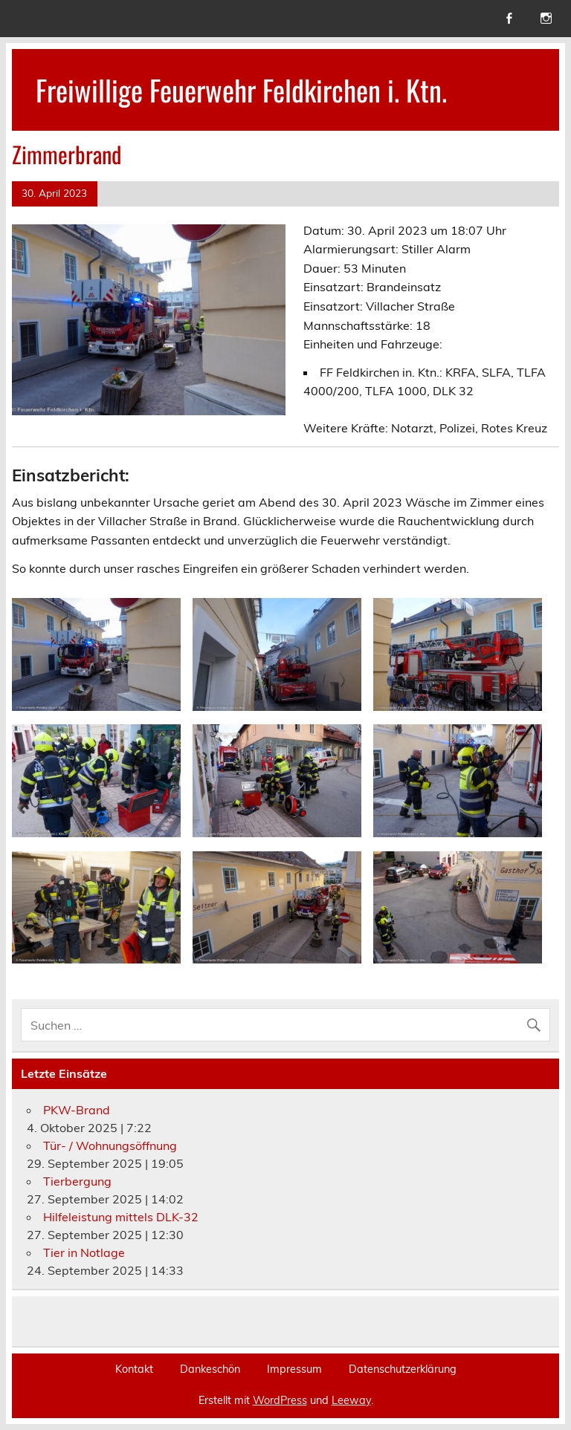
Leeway (351, 1400)
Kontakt (134, 1369)
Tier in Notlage (84, 1252)
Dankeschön (210, 1369)
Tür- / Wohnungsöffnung (110, 1145)
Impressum (294, 1369)
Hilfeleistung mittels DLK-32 (121, 1216)
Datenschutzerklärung (403, 1369)
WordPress (280, 1400)
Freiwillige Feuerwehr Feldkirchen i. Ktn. (241, 89)
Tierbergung (77, 1181)
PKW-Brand (76, 1109)
